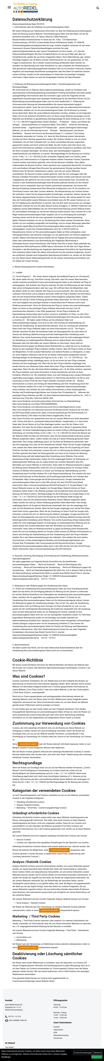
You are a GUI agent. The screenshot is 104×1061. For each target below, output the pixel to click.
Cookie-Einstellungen (59, 850)
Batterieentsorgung (61, 1035)
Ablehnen (98, 1053)
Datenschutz (58, 1030)
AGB (55, 1032)
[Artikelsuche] (97, 8)
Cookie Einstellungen (28, 744)
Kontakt (57, 1027)
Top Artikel (9, 1047)
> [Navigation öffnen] (8, 7)
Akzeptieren (97, 1057)
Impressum (58, 1038)
